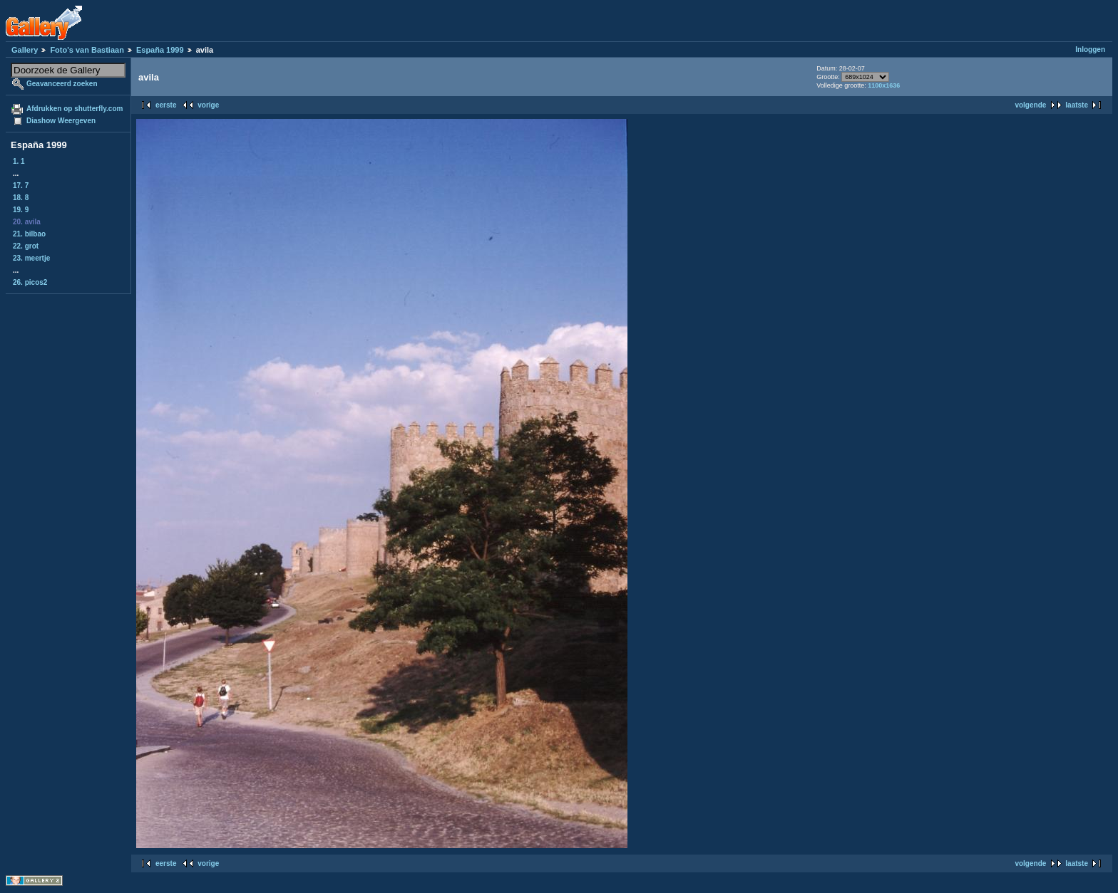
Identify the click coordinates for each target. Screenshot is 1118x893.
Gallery (24, 50)
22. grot (26, 246)
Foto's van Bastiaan (86, 50)
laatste (1076, 105)
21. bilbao (29, 234)
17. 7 (21, 185)
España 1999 (160, 50)
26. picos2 (30, 282)
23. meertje (31, 258)
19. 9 (21, 210)
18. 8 (21, 198)
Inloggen (1090, 49)
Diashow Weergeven (61, 121)
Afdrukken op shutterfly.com (74, 109)
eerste (165, 105)
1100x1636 (884, 85)
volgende (1030, 105)
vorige (208, 105)
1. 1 (19, 161)
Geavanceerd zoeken (62, 84)
